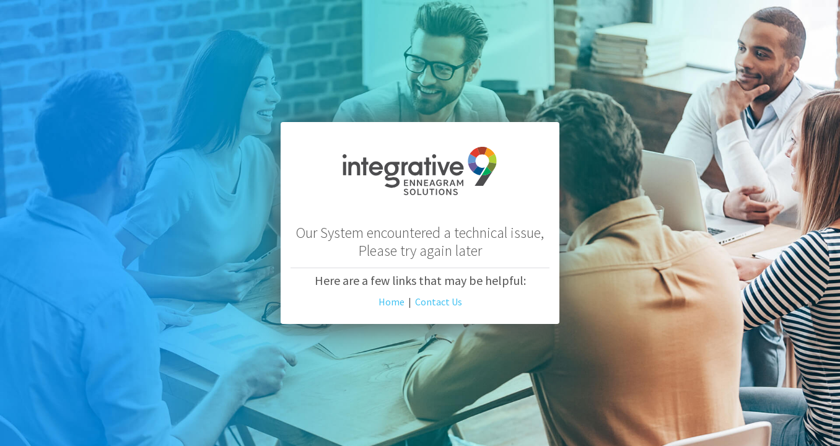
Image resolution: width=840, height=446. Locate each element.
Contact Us (438, 301)
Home (391, 301)
